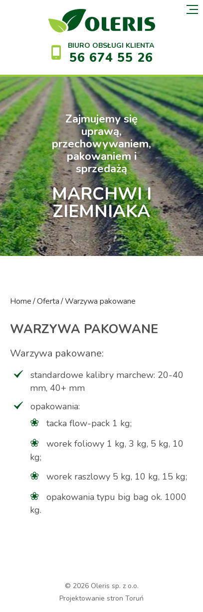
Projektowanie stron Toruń (101, 598)
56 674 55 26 (111, 57)
